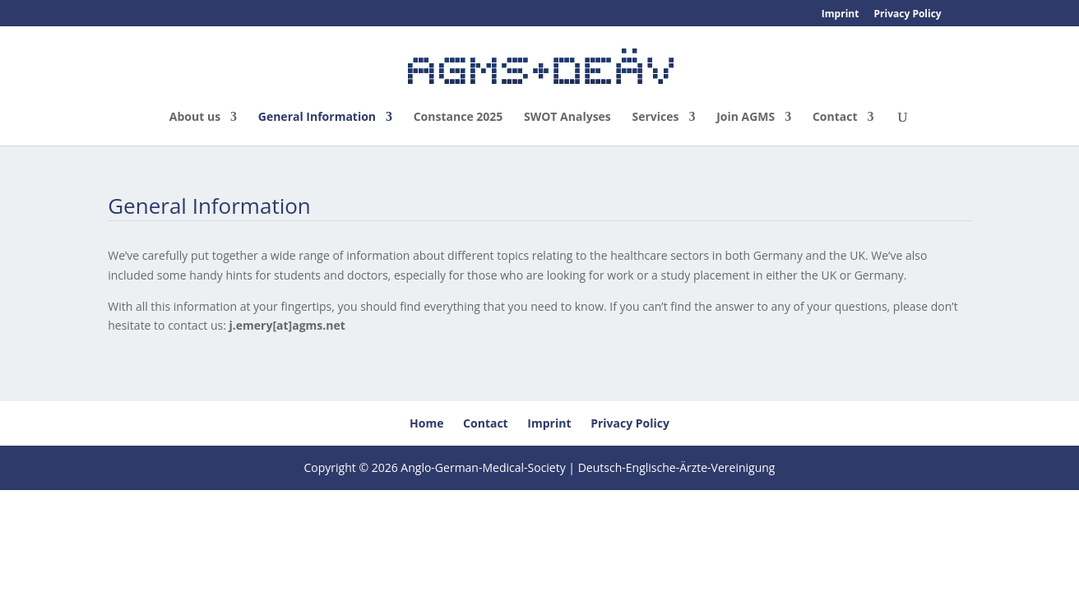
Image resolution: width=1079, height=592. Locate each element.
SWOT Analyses (567, 117)
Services (655, 117)
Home (426, 423)
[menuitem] (963, 16)
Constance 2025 (458, 117)
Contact (835, 117)
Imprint (840, 15)
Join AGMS (745, 117)
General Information (317, 117)
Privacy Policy (908, 15)
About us (194, 117)
